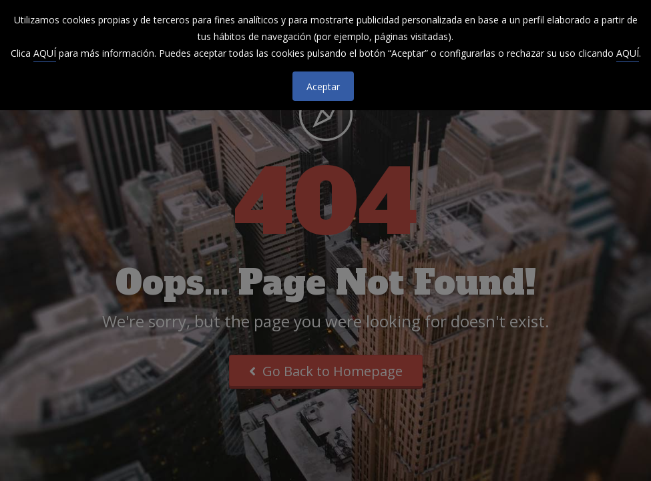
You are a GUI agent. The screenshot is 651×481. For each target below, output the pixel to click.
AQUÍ (44, 53)
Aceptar (323, 86)
